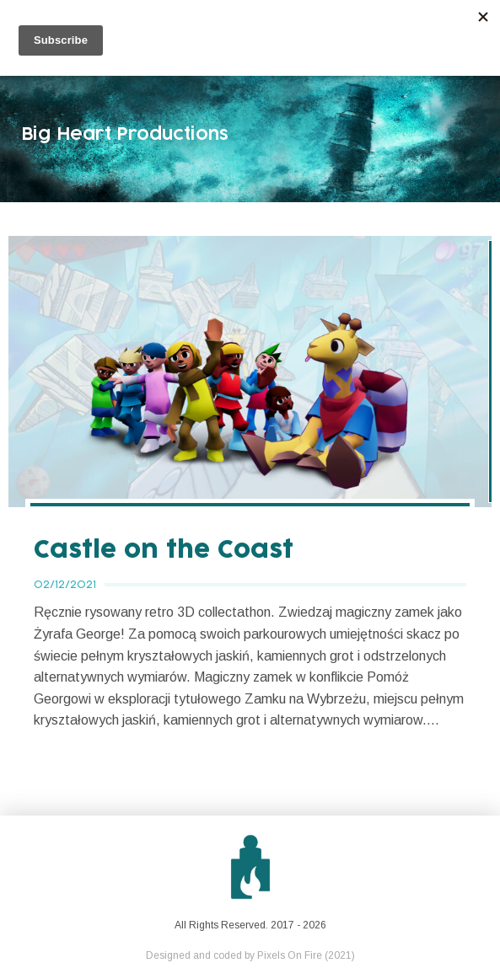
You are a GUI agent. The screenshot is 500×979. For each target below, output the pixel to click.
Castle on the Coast (163, 550)
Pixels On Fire (289, 955)
